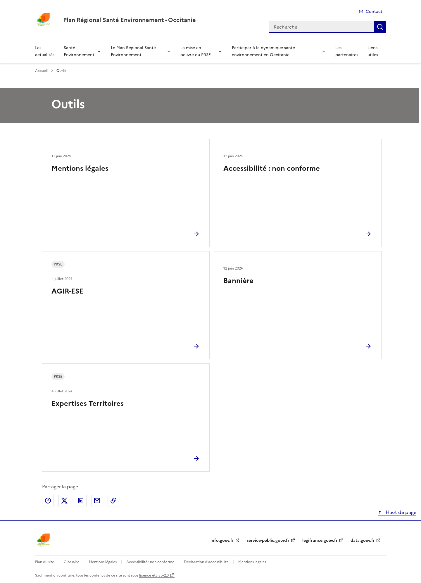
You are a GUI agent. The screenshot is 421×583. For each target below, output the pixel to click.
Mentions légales (79, 168)
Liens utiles (372, 51)
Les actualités (44, 51)
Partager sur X (64, 500)
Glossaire (71, 562)
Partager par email (97, 500)
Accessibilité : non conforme (271, 168)
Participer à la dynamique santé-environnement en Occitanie (264, 51)
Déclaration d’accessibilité (206, 562)
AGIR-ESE (67, 291)
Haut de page (400, 512)
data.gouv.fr (363, 540)
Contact (374, 11)
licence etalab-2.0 (154, 575)
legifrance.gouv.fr (320, 540)
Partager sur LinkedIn (81, 500)
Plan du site (44, 562)
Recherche (380, 27)
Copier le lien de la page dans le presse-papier (113, 500)
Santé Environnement (79, 51)
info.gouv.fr (222, 540)
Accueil (41, 70)
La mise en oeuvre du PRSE (195, 51)
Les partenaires (346, 51)
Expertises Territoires (87, 403)
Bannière (238, 280)
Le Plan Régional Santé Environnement (133, 51)
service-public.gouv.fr (268, 540)
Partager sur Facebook (48, 500)
